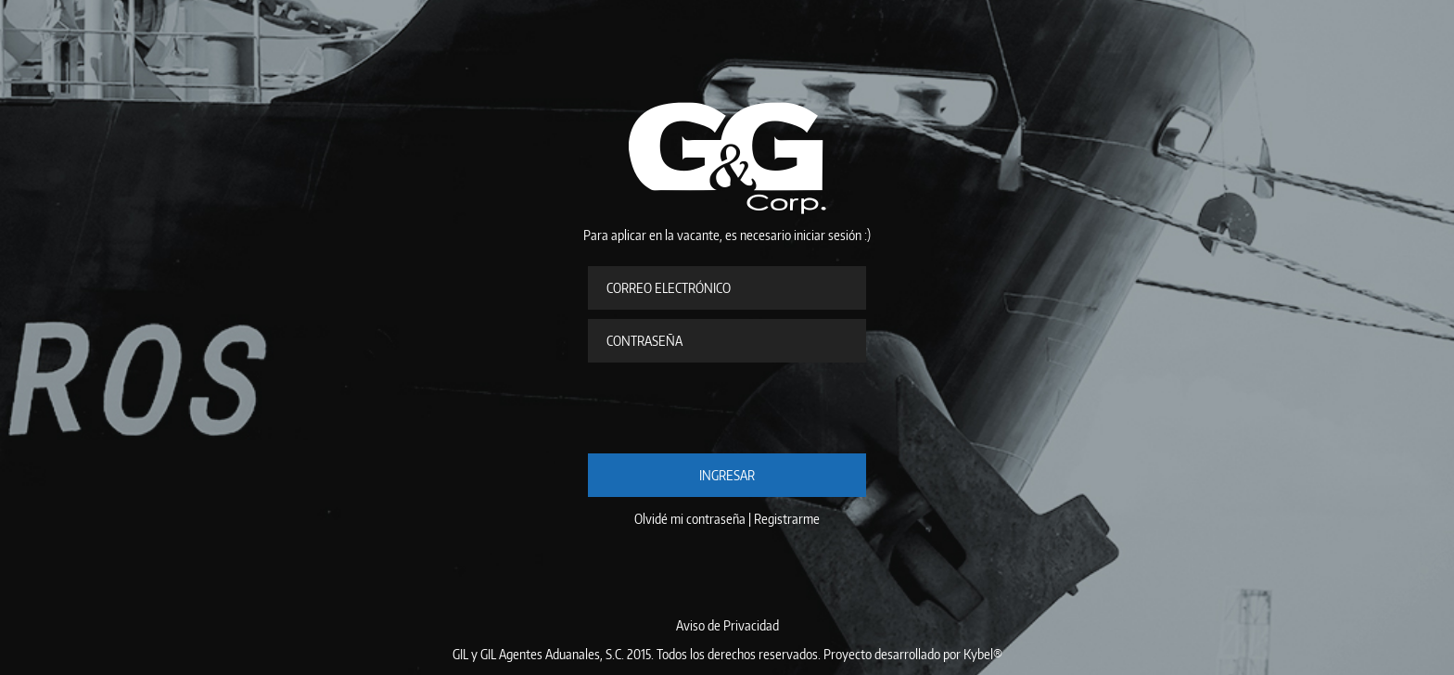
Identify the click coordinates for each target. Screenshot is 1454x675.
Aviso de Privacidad (727, 625)
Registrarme (787, 519)
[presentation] (729, 408)
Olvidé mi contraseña (690, 519)
